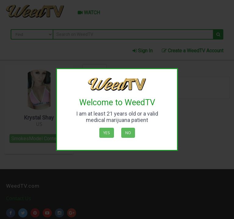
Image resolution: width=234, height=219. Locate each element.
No (128, 132)
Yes (106, 132)
